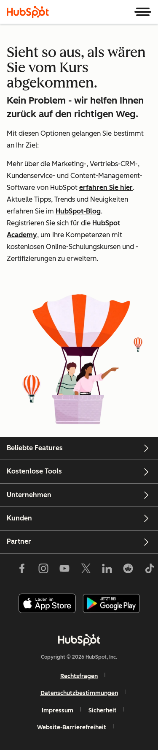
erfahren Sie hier (106, 187)
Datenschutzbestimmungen (79, 693)
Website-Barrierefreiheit (71, 727)
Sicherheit (102, 710)
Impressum (57, 710)
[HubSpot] (28, 11)
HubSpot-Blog (78, 211)
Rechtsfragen (79, 676)
